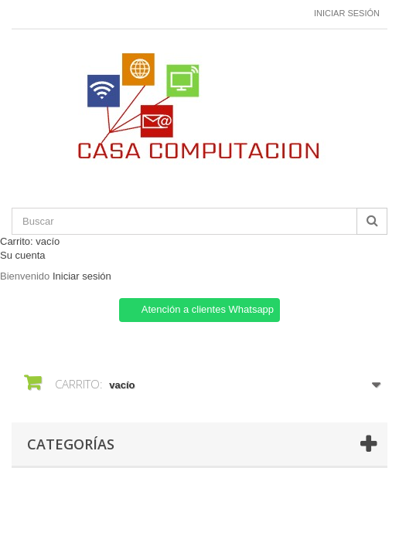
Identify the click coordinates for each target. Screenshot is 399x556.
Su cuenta (23, 255)
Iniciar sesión (347, 13)
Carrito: (30, 241)
